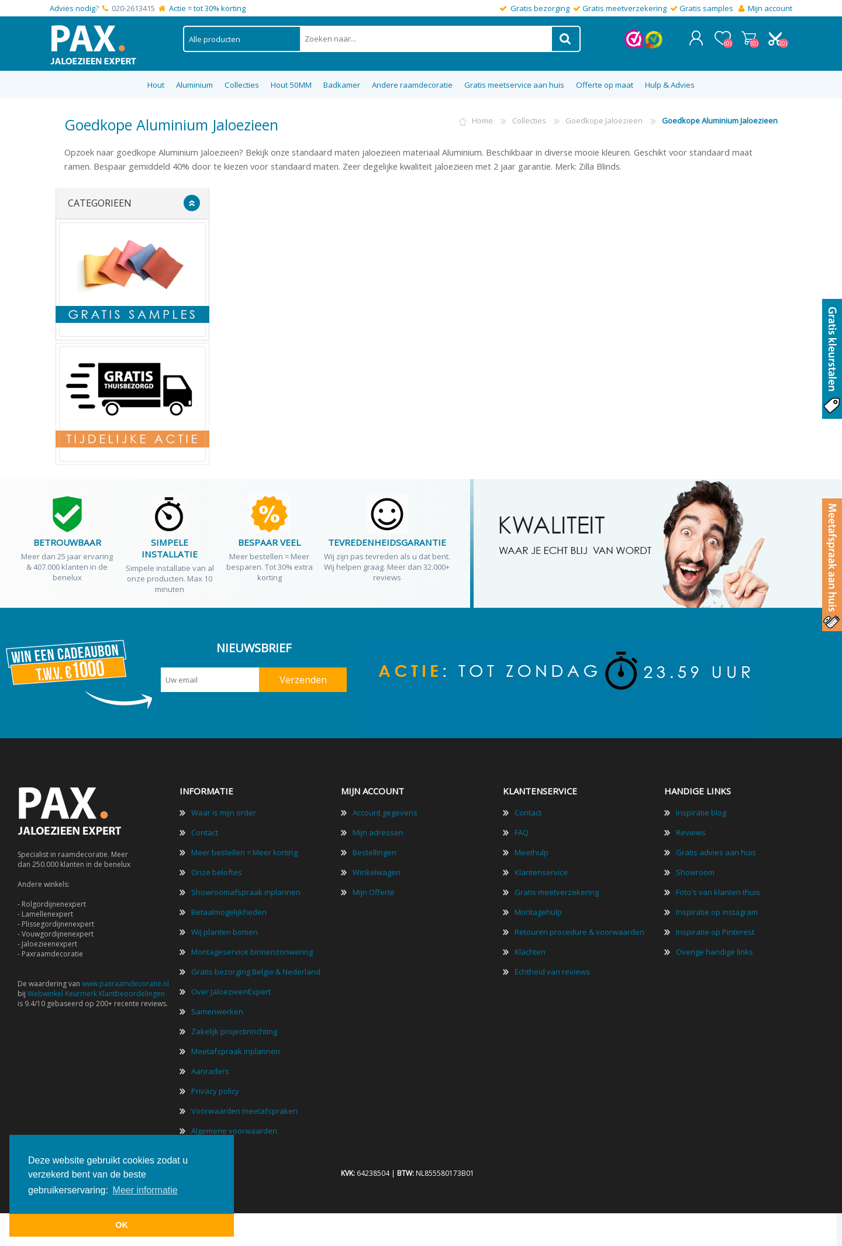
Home (482, 117)
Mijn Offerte (374, 889)
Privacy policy (215, 1088)
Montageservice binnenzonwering (252, 949)
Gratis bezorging (540, 8)
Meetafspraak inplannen (235, 1048)
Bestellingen (374, 849)
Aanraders (210, 1068)
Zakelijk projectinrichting (234, 1028)
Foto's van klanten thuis (718, 889)
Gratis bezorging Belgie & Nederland (255, 968)
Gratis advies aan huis (716, 849)
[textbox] (426, 37)
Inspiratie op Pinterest (715, 929)
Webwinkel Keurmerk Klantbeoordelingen (96, 991)
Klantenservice (541, 869)
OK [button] (121, 1225)
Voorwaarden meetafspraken (244, 1108)
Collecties (529, 117)
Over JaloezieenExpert (231, 988)
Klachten (530, 949)
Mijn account (770, 8)
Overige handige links (714, 949)
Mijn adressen (378, 829)
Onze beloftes (216, 869)
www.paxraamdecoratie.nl (125, 981)
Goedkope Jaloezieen (604, 117)
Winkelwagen (750, 36)
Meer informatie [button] (145, 1190)
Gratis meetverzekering (624, 8)
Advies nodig (72, 8)
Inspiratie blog (701, 809)
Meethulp (531, 849)
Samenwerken (217, 1008)
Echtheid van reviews (552, 968)
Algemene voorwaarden (234, 1128)
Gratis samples (706, 8)
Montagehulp (538, 909)
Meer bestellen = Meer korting (244, 849)
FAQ (522, 829)
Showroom (695, 869)
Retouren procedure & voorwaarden (579, 929)
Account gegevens (385, 809)
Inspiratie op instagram (717, 909)
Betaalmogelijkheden (229, 909)
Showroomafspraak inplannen (246, 889)
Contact (204, 829)
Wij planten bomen (224, 929)
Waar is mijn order (223, 809)
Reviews (691, 829)
